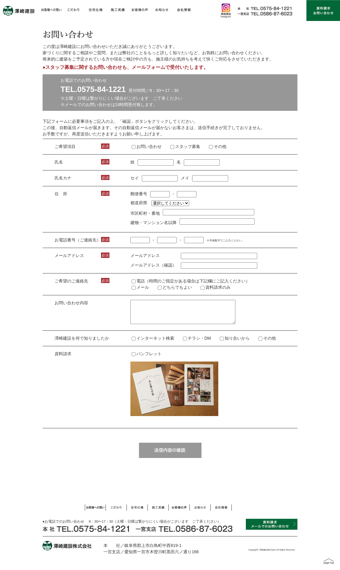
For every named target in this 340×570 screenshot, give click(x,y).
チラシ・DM (199, 342)
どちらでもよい (175, 287)
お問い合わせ (149, 146)
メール (140, 287)
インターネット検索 (155, 342)
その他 (220, 146)
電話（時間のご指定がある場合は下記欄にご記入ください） (191, 281)
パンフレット (147, 358)
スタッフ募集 (187, 146)
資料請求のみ (216, 287)
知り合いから (237, 342)
